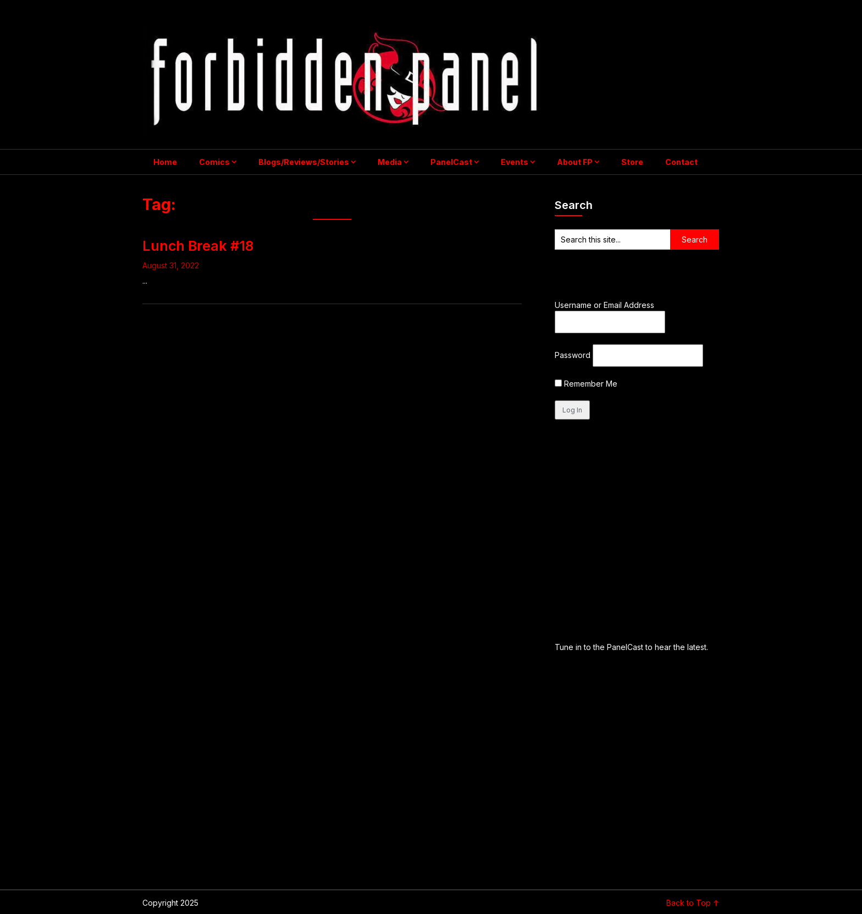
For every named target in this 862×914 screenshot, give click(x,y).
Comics (214, 162)
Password (572, 355)
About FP (575, 162)
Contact (681, 162)
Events (514, 162)
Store (632, 162)
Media (390, 162)
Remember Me (586, 383)
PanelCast (451, 162)
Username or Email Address (604, 305)
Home (165, 162)
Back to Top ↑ (693, 902)
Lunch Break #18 (197, 246)
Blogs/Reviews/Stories (303, 162)
